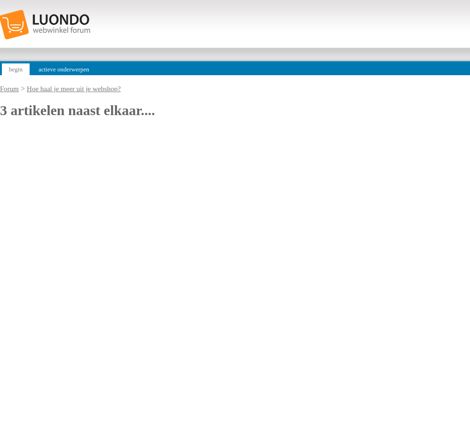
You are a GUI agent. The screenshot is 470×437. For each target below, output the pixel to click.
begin (16, 69)
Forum (9, 89)
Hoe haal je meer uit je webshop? (74, 89)
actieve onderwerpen (64, 69)
